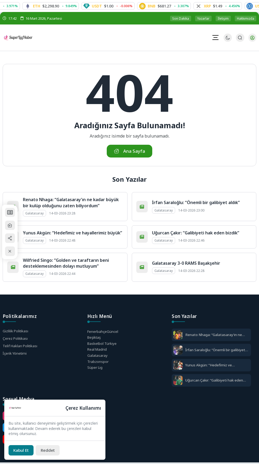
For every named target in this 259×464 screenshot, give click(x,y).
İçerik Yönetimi (15, 355)
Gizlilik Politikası (16, 331)
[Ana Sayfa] (12, 225)
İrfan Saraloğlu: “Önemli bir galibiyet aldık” (196, 203)
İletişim (223, 18)
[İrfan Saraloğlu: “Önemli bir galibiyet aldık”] (178, 351)
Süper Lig (95, 370)
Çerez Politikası (16, 339)
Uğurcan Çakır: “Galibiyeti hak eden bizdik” (195, 234)
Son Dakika (180, 18)
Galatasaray (97, 358)
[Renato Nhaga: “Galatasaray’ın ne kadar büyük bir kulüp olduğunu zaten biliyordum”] (178, 336)
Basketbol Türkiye (102, 345)
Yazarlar (203, 18)
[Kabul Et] (22, 449)
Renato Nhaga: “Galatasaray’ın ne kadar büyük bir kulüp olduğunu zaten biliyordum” (71, 203)
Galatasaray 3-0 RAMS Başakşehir (186, 264)
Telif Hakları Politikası (21, 347)
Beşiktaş (94, 338)
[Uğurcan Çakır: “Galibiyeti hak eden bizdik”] (178, 381)
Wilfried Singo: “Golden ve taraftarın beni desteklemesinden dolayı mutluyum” (66, 264)
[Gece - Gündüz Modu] (227, 40)
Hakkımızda (245, 18)
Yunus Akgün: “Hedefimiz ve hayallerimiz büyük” (72, 234)
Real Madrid (97, 351)
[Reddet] (50, 449)
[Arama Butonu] (240, 38)
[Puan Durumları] (12, 212)
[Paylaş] (12, 238)
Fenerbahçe (103, 332)
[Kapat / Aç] (12, 252)
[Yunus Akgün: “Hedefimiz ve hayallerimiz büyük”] (178, 366)
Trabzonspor (98, 364)
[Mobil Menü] (215, 37)
